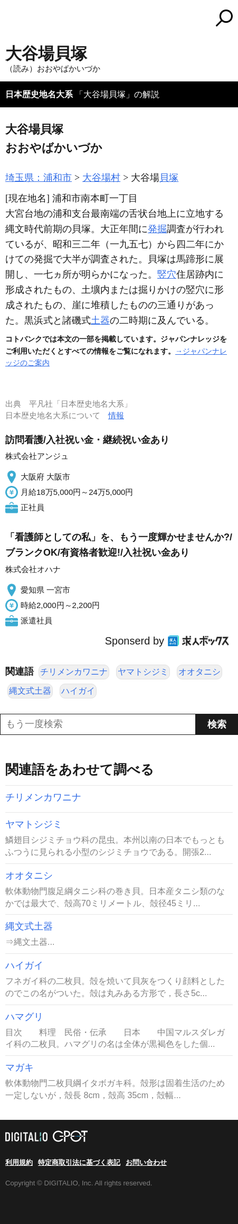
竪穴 (166, 274)
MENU (13, 19)
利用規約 (19, 1162)
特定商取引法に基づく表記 (79, 1162)
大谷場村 (101, 177)
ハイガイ (78, 690)
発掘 (157, 229)
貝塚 (168, 177)
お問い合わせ (146, 1162)
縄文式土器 (30, 690)
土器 (100, 320)
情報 (116, 415)
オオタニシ (199, 671)
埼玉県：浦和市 (38, 177)
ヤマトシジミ (143, 671)
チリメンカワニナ (74, 671)
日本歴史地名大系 (39, 94)
